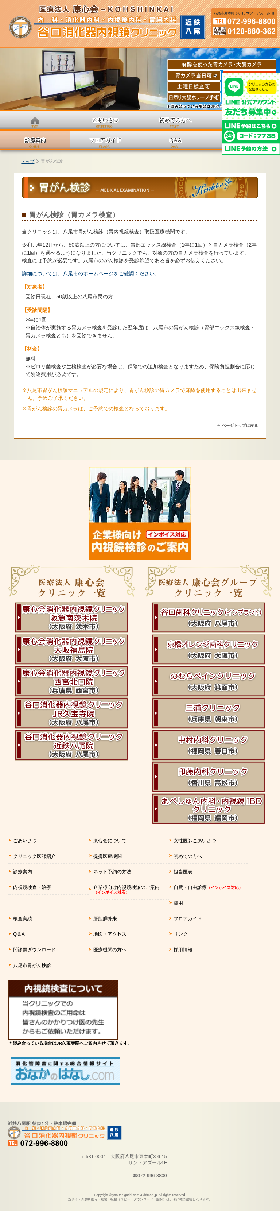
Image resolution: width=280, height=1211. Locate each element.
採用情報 (183, 949)
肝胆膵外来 (105, 918)
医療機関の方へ (110, 949)
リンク (181, 934)
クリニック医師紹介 (34, 856)
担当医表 (183, 871)
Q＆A (19, 934)
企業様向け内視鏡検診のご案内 (126, 890)
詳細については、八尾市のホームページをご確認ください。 (91, 273)
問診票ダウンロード (34, 949)
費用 (178, 903)
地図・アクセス (110, 934)
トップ (27, 161)
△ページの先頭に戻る (237, 425)
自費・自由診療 (208, 887)
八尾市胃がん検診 (32, 965)
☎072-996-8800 (150, 1175)
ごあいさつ (25, 840)
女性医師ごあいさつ (195, 840)
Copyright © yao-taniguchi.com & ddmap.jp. (140, 1197)
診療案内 (22, 871)
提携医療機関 (107, 856)
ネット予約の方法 (112, 871)
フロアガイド (188, 918)
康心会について (110, 840)
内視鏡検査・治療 (32, 887)
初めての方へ (188, 856)
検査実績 (22, 918)
